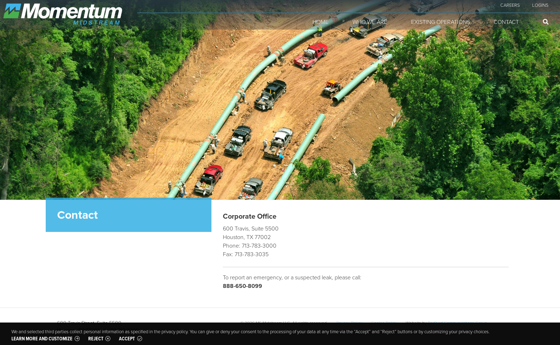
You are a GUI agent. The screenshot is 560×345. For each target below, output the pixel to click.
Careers (510, 5)
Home (320, 22)
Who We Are (369, 22)
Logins (540, 5)
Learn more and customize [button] (41, 338)
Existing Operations (440, 22)
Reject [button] (96, 338)
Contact (506, 22)
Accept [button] (127, 338)
